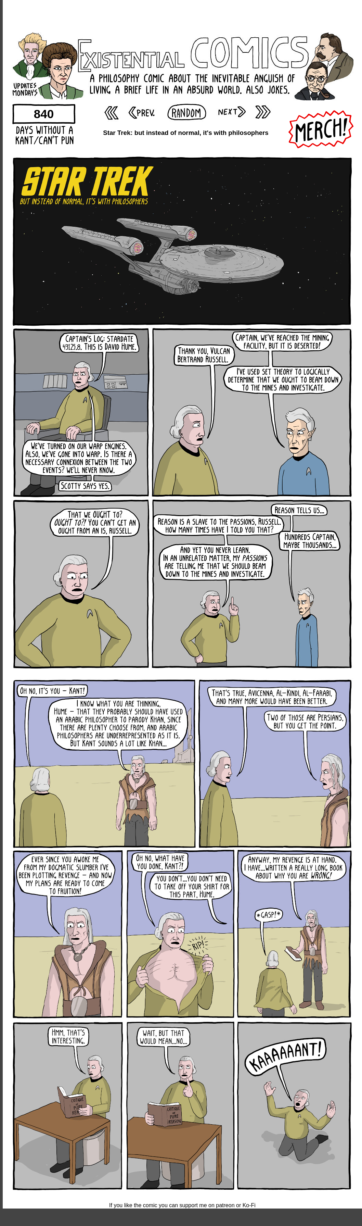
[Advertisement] (182, 15)
